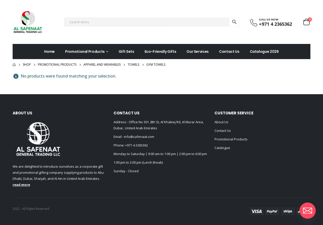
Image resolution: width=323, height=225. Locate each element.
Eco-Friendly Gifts (160, 51)
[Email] (308, 211)
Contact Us (229, 51)
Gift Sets (126, 51)
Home (49, 51)
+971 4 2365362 (136, 145)
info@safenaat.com (138, 136)
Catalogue (222, 147)
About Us (221, 122)
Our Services (197, 51)
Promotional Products (85, 51)
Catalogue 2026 (264, 51)
